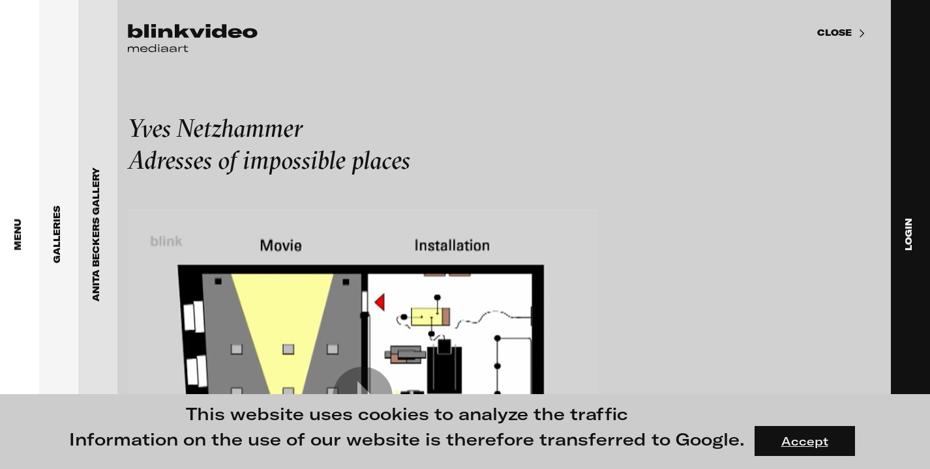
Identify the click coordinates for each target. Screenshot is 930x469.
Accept (804, 441)
